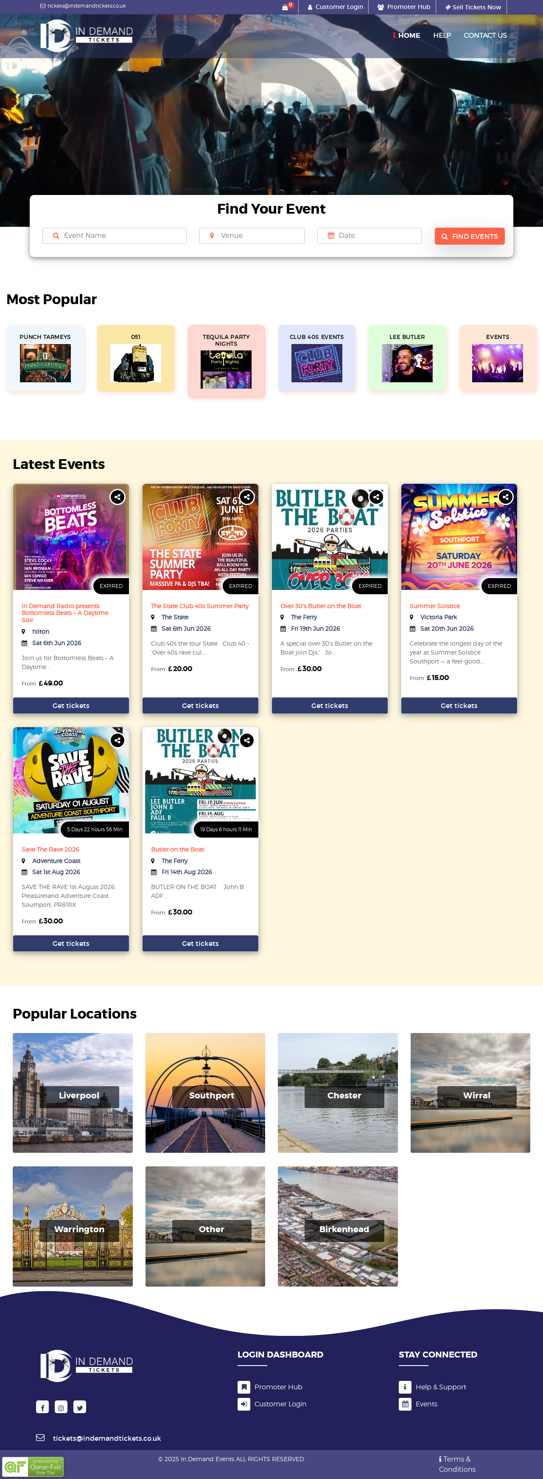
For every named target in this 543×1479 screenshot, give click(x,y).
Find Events (470, 236)
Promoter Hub (270, 1387)
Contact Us (485, 35)
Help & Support (432, 1387)
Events (418, 1404)
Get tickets (71, 705)
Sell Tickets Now (473, 7)
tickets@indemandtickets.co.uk (82, 6)
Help (442, 35)
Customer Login (272, 1404)
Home (409, 35)
